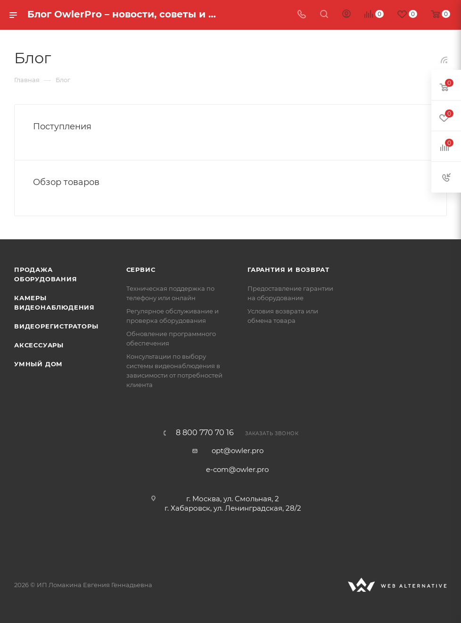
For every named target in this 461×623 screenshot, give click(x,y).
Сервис (141, 269)
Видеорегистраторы (56, 326)
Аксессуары (39, 345)
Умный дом (38, 364)
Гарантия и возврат (288, 269)
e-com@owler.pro (237, 469)
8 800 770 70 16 (205, 433)
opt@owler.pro (237, 450)
